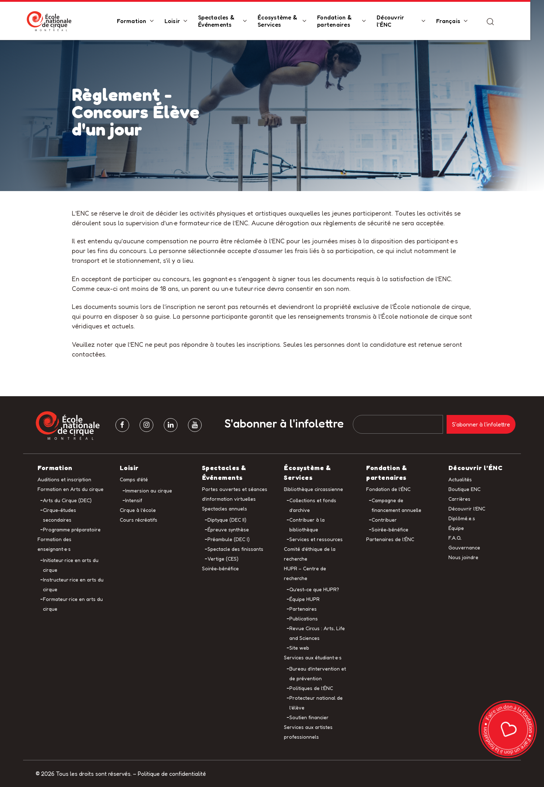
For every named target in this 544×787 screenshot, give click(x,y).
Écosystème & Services (284, 21)
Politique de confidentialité (172, 773)
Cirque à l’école (138, 510)
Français (455, 21)
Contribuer (384, 520)
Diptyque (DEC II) (226, 520)
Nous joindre (463, 557)
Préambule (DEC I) (228, 539)
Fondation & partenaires (341, 21)
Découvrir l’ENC (466, 508)
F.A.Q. (455, 538)
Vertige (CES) (222, 559)
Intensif (133, 500)
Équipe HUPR (304, 599)
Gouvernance (464, 547)
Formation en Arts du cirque (71, 489)
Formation (138, 21)
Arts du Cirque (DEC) (67, 500)
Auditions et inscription (64, 479)
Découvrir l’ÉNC (397, 21)
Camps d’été (134, 479)
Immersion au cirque (148, 490)
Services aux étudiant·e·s (313, 657)
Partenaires (303, 609)
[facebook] (122, 425)
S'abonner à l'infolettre (284, 423)
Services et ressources (316, 539)
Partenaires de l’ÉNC (390, 539)
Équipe (456, 528)
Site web (299, 648)
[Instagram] (146, 425)
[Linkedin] (170, 425)
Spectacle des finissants (235, 549)
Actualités (460, 479)
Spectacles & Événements (223, 21)
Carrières (459, 499)
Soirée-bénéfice (220, 568)
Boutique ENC (464, 489)
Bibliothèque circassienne (313, 489)
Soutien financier (309, 717)
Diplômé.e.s (461, 518)
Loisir (179, 21)
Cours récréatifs (138, 520)
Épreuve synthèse (228, 529)
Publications (303, 618)
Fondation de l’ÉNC (388, 489)
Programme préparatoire (72, 529)
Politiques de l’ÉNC (311, 688)
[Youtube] (195, 425)
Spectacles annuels (224, 508)
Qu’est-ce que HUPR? (314, 589)
